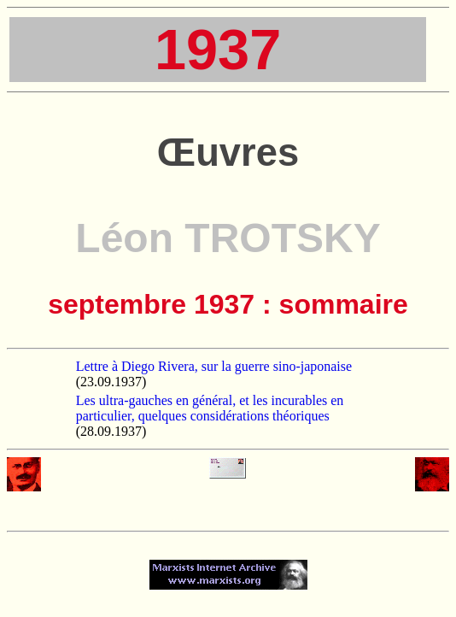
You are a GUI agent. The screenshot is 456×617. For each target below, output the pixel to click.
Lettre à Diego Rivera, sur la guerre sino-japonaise (214, 366)
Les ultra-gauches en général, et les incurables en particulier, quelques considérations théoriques (210, 408)
